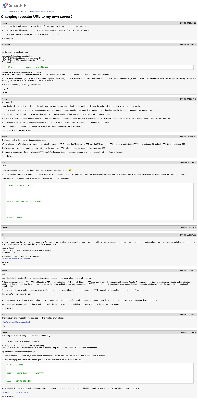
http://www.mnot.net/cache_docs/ (15, 403)
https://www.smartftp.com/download (16, 265)
